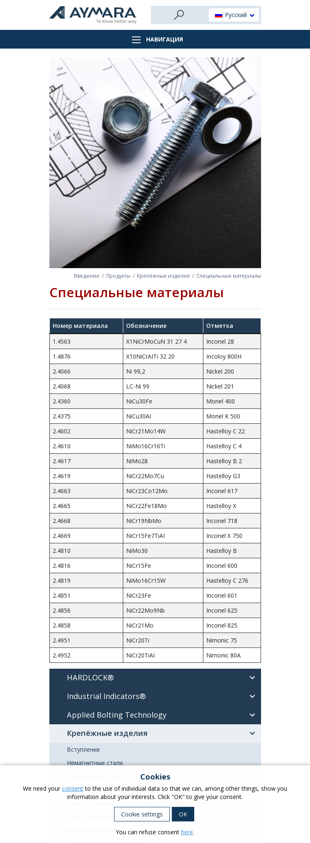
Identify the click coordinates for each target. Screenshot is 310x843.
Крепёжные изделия (163, 275)
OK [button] (183, 814)
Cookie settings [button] (142, 814)
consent (72, 788)
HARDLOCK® (163, 678)
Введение (87, 275)
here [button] (187, 832)
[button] (234, 15)
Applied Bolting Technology (163, 715)
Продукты (118, 275)
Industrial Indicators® (163, 696)
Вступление (83, 749)
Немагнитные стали (95, 763)
